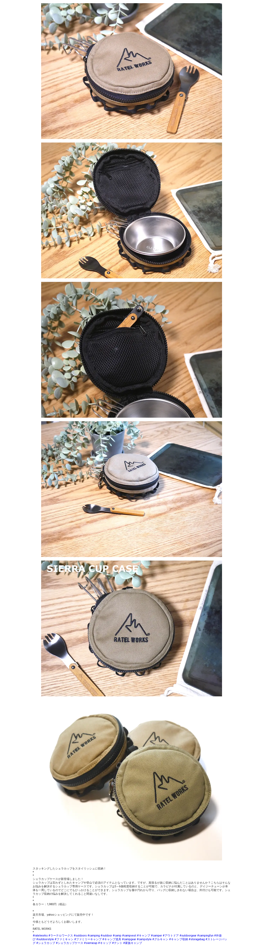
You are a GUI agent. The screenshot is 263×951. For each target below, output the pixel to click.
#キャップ (104, 943)
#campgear (129, 939)
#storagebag (197, 939)
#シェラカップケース (69, 943)
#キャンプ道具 (111, 939)
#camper (156, 935)
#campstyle (144, 939)
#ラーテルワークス (60, 935)
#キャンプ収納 (178, 939)
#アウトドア (171, 935)
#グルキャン (160, 939)
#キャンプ (143, 935)
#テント (117, 943)
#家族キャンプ (132, 943)
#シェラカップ (45, 943)
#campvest (129, 935)
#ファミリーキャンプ (88, 939)
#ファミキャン (64, 939)
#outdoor (106, 935)
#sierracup (90, 943)
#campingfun (205, 935)
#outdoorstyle (45, 939)
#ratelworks (40, 935)
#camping (93, 935)
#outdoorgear (187, 935)
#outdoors (80, 935)
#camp (117, 935)
